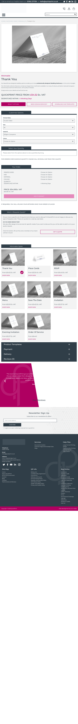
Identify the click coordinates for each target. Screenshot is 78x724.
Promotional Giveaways (67, 496)
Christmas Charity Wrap (67, 478)
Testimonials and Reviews (9, 481)
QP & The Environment (8, 475)
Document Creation (40, 445)
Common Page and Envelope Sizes (44, 446)
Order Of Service (65, 491)
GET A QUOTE (57, 232)
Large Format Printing (69, 445)
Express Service (67, 449)
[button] (5, 381)
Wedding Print (11, 21)
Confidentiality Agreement (38, 473)
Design (65, 446)
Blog (3, 478)
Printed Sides (7, 117)
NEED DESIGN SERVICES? (39, 104)
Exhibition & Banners (66, 483)
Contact (64, 9)
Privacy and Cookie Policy (38, 485)
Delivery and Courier (36, 477)
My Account (69, 9)
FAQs (36, 448)
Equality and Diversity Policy (38, 480)
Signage (63, 498)
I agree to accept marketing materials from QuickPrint (19, 428)
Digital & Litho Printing (69, 448)
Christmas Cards (65, 477)
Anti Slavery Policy (36, 481)
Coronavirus (34, 475)
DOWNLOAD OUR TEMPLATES (64, 104)
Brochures (64, 472)
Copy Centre (66, 451)
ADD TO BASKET (39, 196)
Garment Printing (66, 485)
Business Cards (65, 473)
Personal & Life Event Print (68, 488)
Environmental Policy (37, 478)
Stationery (64, 500)
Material (5, 131)
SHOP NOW (6, 275)
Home (3, 21)
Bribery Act (34, 472)
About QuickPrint (7, 473)
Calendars (63, 475)
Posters (63, 493)
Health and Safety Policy (37, 483)
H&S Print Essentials (66, 480)
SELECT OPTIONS (13, 104)
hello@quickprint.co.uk (49, 1)
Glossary (4, 480)
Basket (74, 9)
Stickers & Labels (65, 501)
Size (4, 124)
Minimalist (22, 21)
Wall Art (63, 503)
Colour (5, 138)
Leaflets (63, 490)
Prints (62, 495)
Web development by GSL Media (68, 508)
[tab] (39, 344)
